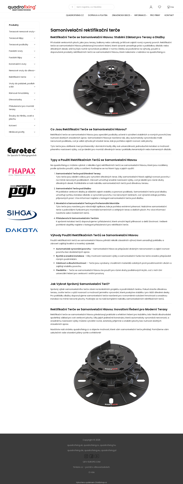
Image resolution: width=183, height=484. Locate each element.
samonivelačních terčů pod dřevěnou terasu (125, 183)
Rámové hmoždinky (19, 93)
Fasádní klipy (15, 57)
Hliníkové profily (17, 132)
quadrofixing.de (75, 450)
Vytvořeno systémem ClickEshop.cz (91, 482)
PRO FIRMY (155, 15)
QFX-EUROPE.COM (91, 461)
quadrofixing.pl (108, 450)
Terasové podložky (18, 44)
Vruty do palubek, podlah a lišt (22, 85)
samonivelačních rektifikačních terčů (145, 298)
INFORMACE (140, 15)
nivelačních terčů (80, 213)
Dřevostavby (15, 99)
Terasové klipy (16, 38)
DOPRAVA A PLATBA (97, 15)
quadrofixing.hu (108, 445)
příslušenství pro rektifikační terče (111, 224)
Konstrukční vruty (17, 64)
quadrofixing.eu (92, 450)
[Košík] (170, 7)
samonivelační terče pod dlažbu (126, 198)
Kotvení (13, 125)
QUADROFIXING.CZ (75, 15)
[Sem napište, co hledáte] (94, 7)
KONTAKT (169, 15)
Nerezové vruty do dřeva (21, 70)
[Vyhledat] (72, 7)
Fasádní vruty (16, 51)
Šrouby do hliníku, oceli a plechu (21, 117)
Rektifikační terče (17, 77)
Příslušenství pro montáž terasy (21, 108)
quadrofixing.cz (157, 52)
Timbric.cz (78, 467)
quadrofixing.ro (91, 445)
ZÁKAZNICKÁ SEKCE (121, 15)
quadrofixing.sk (75, 445)
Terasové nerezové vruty (21, 31)
